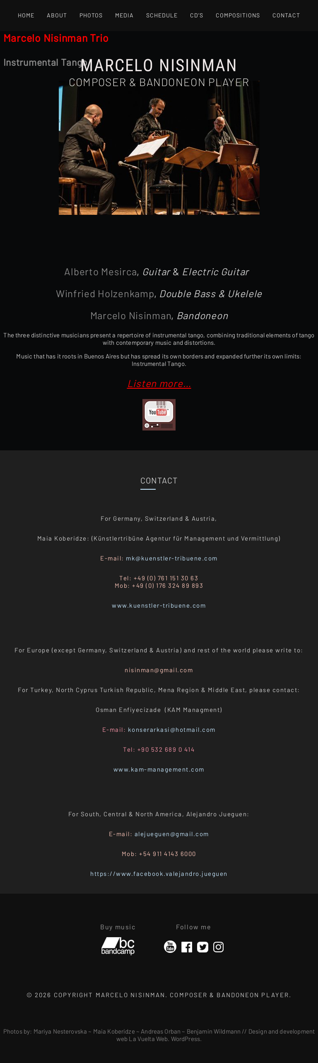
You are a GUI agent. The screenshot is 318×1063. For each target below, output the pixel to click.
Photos (91, 15)
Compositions (238, 15)
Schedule (162, 15)
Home (26, 15)
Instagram (218, 947)
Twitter (202, 947)
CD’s (196, 15)
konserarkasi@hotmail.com (172, 729)
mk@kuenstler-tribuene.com (172, 558)
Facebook (186, 947)
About (57, 15)
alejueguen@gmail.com (172, 833)
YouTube (170, 947)
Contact (286, 15)
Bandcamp (118, 943)
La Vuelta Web (148, 1038)
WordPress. (186, 1038)
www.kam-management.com (159, 769)
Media (124, 15)
